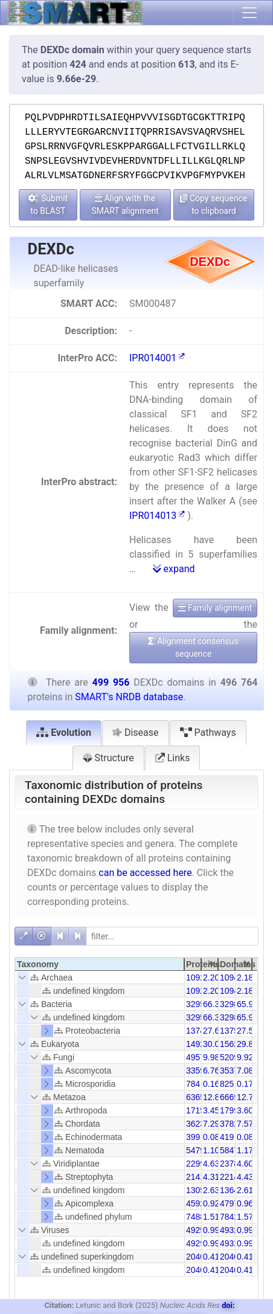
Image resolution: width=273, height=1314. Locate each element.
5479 (195, 1150)
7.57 (245, 1124)
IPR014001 (157, 358)
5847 (229, 1150)
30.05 (213, 1044)
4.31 (211, 1177)
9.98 (211, 1057)
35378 (231, 1070)
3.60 (245, 1110)
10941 (231, 977)
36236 (198, 1124)
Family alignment (215, 608)
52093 (231, 1057)
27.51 (247, 1030)
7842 (229, 1217)
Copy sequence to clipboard (213, 204)
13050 (198, 1190)
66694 (231, 1097)
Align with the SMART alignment (124, 204)
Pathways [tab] (208, 732)
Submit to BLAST (48, 204)
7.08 (245, 1070)
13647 (231, 1190)
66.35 (213, 1004)
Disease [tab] (135, 732)
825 (227, 1084)
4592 (195, 1203)
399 (193, 1137)
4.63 (211, 1163)
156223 (234, 1044)
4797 (229, 1203)
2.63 (211, 1190)
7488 (195, 1217)
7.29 (211, 1124)
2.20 (211, 977)
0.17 (245, 1084)
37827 (231, 1124)
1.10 (211, 1150)
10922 (198, 977)
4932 (229, 1230)
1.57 (245, 1217)
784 (193, 1084)
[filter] (172, 936)
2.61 (245, 1190)
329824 (234, 1004)
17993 (231, 1110)
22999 (198, 1163)
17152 (198, 1110)
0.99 (211, 1230)
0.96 (245, 1203)
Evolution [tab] (63, 732)
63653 (198, 1097)
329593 (200, 1004)
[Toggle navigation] (249, 13)
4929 (195, 1230)
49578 (198, 1057)
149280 (200, 1044)
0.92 (211, 1203)
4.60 (245, 1163)
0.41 (211, 1256)
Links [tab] (172, 758)
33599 (198, 1070)
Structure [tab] (108, 758)
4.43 (245, 1177)
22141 (231, 1177)
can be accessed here (144, 872)
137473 (200, 1030)
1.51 (211, 1217)
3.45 (211, 1110)
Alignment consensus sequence (193, 647)
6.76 (211, 1070)
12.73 (247, 1097)
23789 (231, 1163)
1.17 (245, 1150)
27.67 (213, 1030)
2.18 (245, 977)
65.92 (247, 1004)
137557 (234, 1030)
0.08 (211, 1137)
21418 (198, 1177)
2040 (195, 1256)
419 (227, 1137)
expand (174, 569)
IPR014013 (157, 515)
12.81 (213, 1097)
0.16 (211, 1084)
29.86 (247, 1044)
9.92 (245, 1057)
